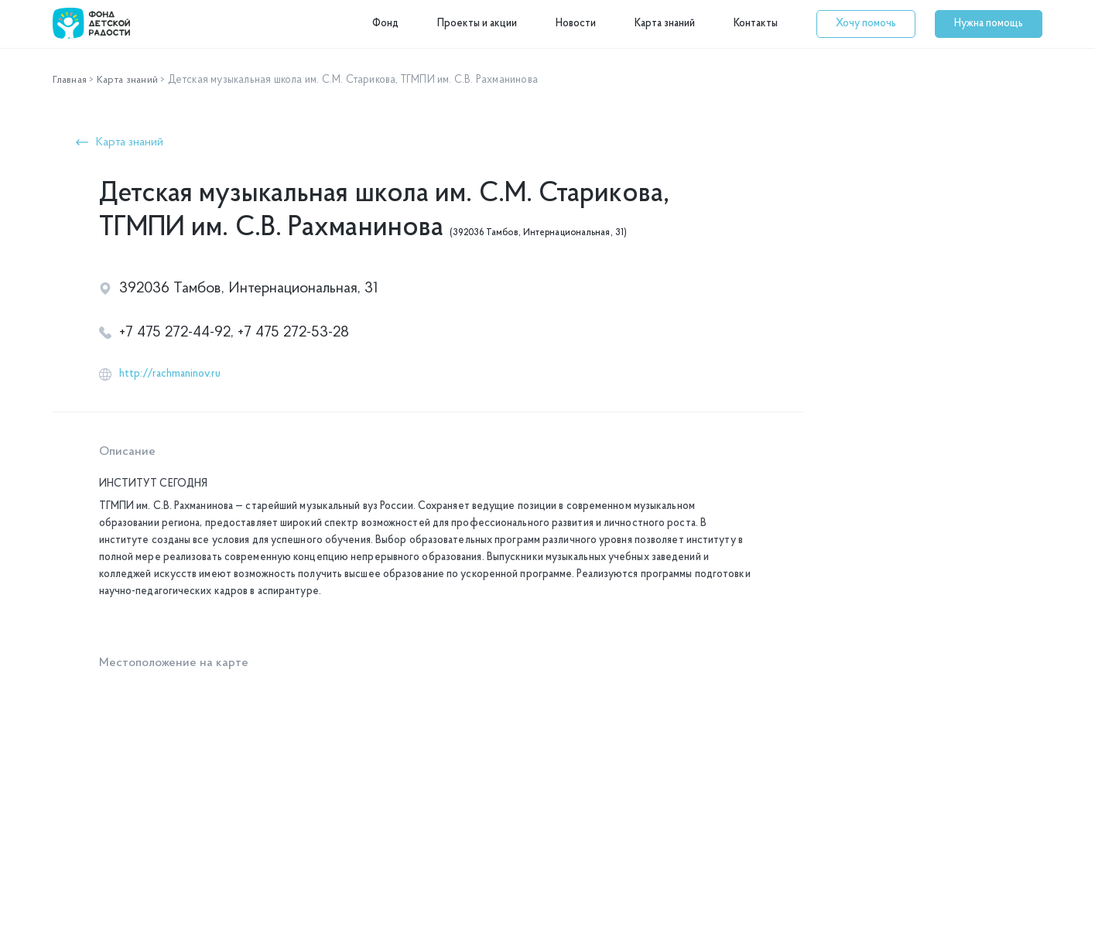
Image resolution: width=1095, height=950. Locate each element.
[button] (865, 24)
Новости (576, 23)
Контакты (756, 23)
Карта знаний (665, 23)
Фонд (385, 23)
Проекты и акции (477, 23)
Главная (71, 80)
